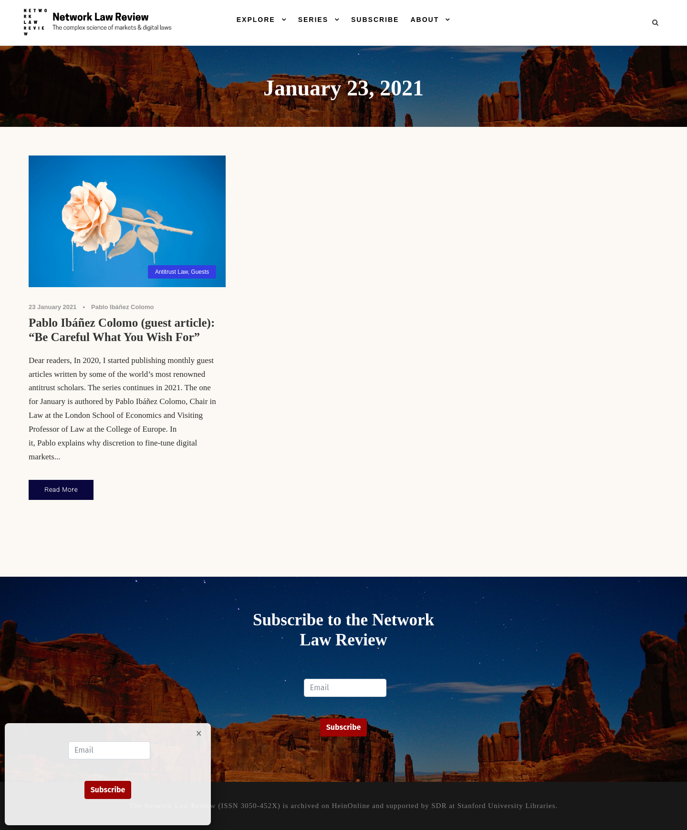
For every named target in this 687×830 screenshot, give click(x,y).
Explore (256, 19)
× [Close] (199, 732)
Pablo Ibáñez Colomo (122, 307)
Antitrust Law (171, 272)
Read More (61, 489)
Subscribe (375, 19)
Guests (200, 272)
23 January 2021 (52, 307)
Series (313, 19)
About (424, 19)
